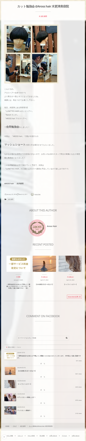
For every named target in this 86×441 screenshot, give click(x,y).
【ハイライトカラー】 (70, 286)
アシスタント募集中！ (24, 410)
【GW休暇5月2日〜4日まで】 (44, 286)
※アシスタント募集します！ (26, 397)
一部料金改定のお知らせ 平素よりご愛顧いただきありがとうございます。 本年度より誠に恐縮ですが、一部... (18, 288)
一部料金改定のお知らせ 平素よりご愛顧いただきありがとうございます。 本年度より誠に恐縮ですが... (49, 357)
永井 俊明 (44, 16)
